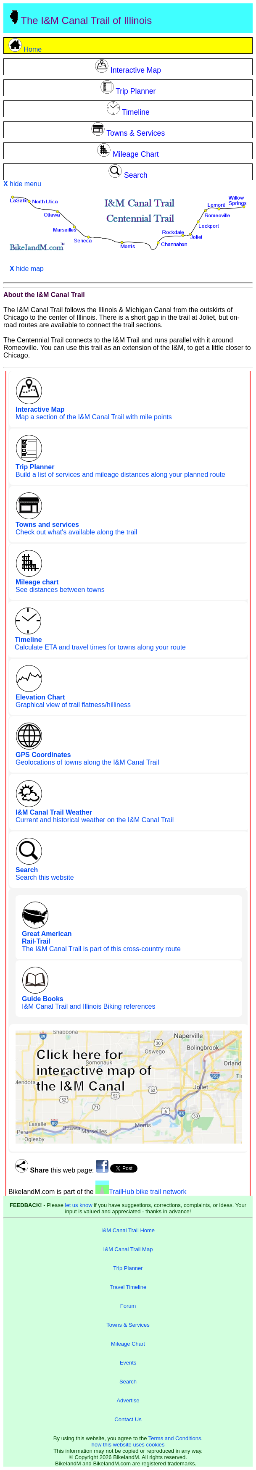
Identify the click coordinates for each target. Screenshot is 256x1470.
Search (128, 1381)
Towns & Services (128, 1325)
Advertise (127, 1400)
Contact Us (127, 1419)
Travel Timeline (128, 1287)
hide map (27, 268)
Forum (128, 1306)
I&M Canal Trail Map (128, 1249)
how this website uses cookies (127, 1444)
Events (128, 1363)
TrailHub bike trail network (140, 1191)
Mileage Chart (128, 1344)
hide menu (22, 183)
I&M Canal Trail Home (128, 1230)
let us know (78, 1205)
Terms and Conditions (174, 1438)
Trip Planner (128, 1268)
